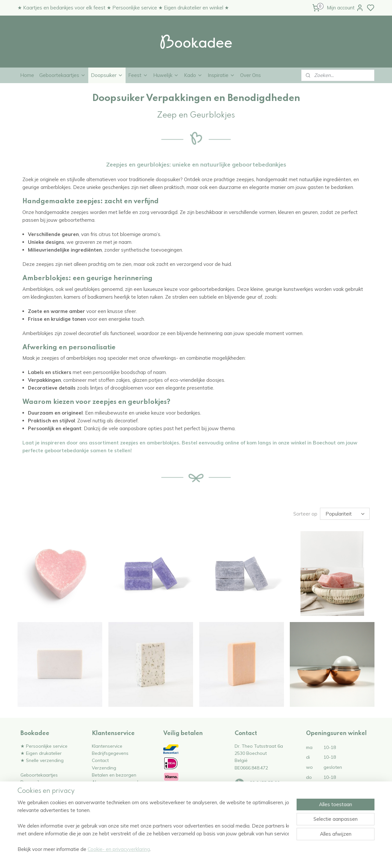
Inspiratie (221, 75)
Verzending (104, 767)
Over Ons (250, 75)
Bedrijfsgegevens (110, 753)
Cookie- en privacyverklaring (119, 849)
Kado (193, 75)
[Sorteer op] (344, 513)
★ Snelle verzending (42, 760)
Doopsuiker (107, 75)
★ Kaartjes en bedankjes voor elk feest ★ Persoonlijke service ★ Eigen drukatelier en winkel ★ (123, 8)
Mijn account (345, 8)
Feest (138, 75)
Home (27, 75)
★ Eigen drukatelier (41, 753)
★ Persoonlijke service (43, 746)
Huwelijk (166, 75)
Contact (100, 760)
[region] (153, 826)
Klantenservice (107, 746)
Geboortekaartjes (62, 75)
